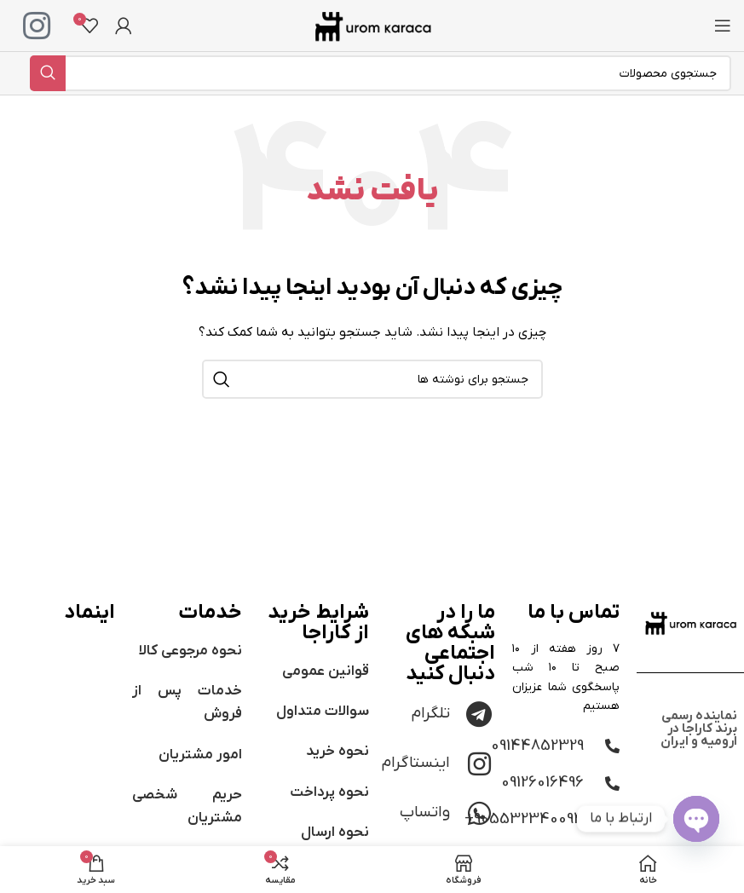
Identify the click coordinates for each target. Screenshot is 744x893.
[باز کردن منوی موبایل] (723, 26)
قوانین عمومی (325, 671)
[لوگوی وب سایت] (372, 25)
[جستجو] (380, 73)
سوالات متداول (322, 711)
